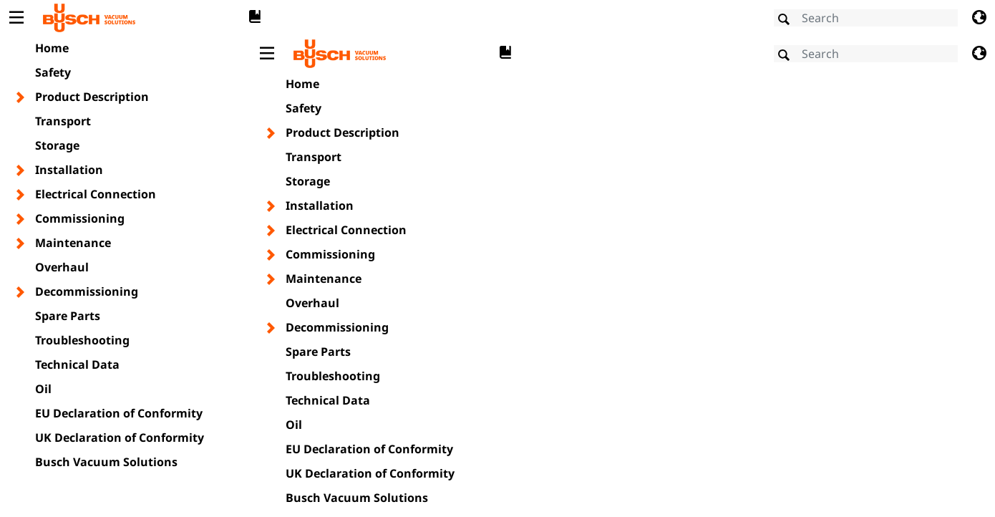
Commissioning (80, 218)
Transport (63, 121)
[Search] (866, 17)
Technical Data (77, 364)
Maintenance (73, 243)
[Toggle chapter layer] (21, 97)
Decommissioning (86, 291)
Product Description (92, 97)
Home (52, 48)
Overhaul (62, 267)
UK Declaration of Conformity (119, 437)
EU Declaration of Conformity (119, 413)
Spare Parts (67, 316)
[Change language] (979, 17)
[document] (623, 274)
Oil (43, 389)
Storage (57, 145)
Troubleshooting (82, 340)
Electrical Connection (95, 194)
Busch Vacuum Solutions (106, 462)
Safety (53, 72)
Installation (69, 170)
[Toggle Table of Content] (16, 17)
